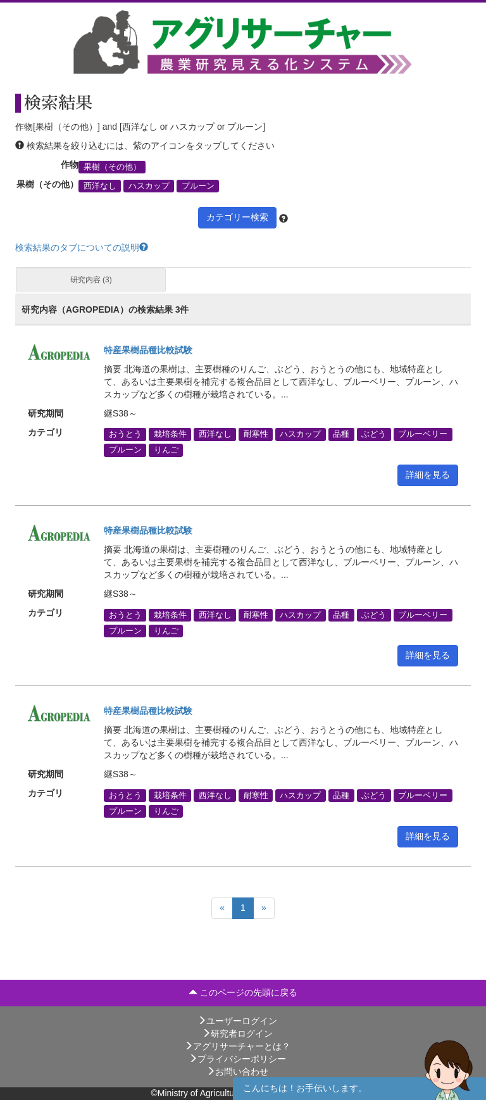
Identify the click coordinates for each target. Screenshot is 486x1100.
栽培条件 (170, 434)
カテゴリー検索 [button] (237, 217)
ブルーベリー (422, 434)
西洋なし (100, 186)
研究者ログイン (237, 1033)
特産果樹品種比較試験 (148, 350)
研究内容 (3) (91, 279)
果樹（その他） (112, 166)
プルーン (198, 186)
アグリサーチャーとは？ (237, 1046)
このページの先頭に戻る (243, 992)
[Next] (264, 908)
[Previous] (222, 908)
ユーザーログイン (237, 1021)
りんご (166, 450)
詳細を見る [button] (428, 475)
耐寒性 (256, 434)
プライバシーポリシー (237, 1059)
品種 (341, 434)
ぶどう (373, 434)
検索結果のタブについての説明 (81, 247)
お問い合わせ (237, 1071)
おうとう (125, 434)
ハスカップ (149, 186)
